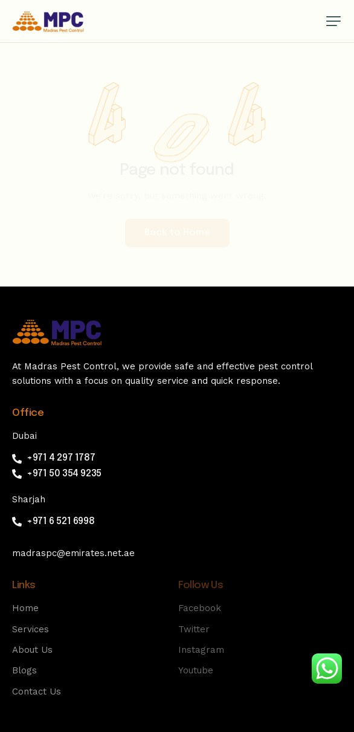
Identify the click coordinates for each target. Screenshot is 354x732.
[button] (333, 21)
